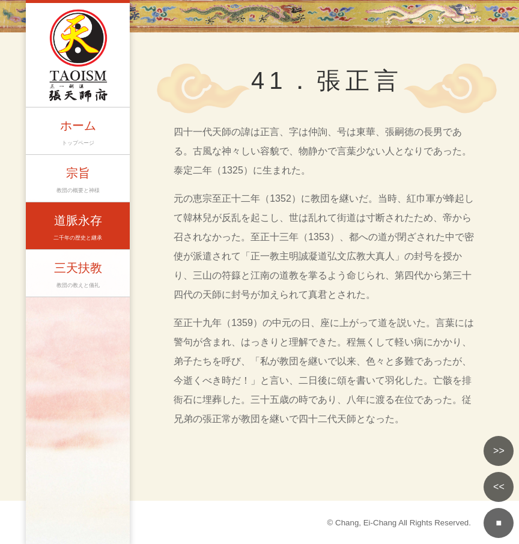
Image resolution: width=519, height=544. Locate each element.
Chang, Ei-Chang (365, 522)
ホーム (78, 133)
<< (499, 487)
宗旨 (78, 181)
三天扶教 (78, 276)
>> (499, 451)
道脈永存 (78, 228)
